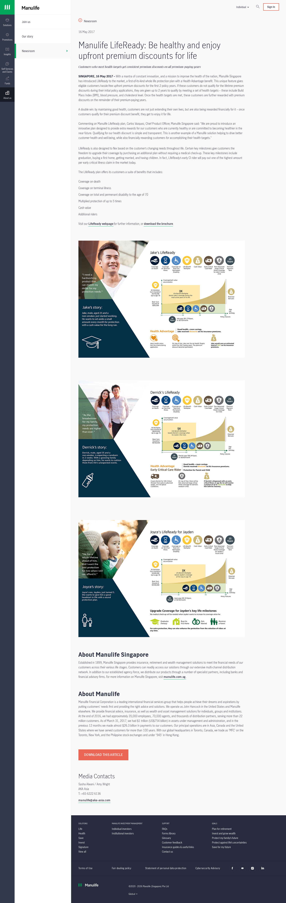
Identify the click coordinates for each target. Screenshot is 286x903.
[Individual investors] (122, 829)
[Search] (258, 7)
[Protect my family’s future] (225, 838)
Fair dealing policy (121, 868)
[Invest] (81, 842)
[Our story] (43, 36)
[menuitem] (7, 22)
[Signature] (83, 847)
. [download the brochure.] (158, 224)
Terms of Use (85, 868)
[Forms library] (168, 833)
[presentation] (7, 22)
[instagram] (253, 870)
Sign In (271, 7)
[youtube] (243, 870)
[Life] (80, 829)
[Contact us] (167, 851)
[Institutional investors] (123, 833)
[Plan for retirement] (221, 829)
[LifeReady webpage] (101, 224)
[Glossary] (166, 838)
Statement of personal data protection (165, 868)
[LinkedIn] (263, 870)
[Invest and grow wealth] (223, 833)
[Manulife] (86, 7)
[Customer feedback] (172, 842)
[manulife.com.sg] (175, 677)
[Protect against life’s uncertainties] (229, 842)
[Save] (81, 838)
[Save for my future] (221, 847)
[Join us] (43, 22)
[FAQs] (164, 829)
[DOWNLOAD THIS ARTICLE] (103, 754)
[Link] (7, 7)
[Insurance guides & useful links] (178, 847)
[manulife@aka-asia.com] (94, 800)
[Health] (81, 833)
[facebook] (233, 870)
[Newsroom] (178, 21)
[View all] (82, 851)
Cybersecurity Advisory (207, 868)
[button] (242, 7)
